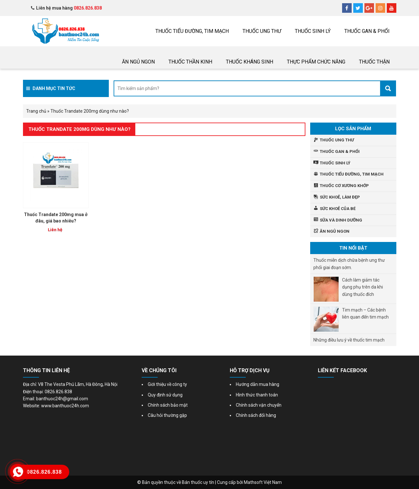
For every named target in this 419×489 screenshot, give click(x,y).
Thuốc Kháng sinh (249, 62)
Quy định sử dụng (165, 394)
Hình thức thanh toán (257, 394)
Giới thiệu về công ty (167, 384)
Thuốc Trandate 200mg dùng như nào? (79, 129)
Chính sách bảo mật (168, 405)
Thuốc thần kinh (190, 62)
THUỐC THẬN (374, 62)
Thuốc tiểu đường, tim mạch (192, 31)
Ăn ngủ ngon (138, 62)
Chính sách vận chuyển (258, 405)
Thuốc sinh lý (313, 31)
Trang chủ (36, 111)
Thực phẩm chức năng (316, 62)
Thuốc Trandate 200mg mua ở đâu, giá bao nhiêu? (55, 217)
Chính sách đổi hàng (256, 415)
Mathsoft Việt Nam (263, 482)
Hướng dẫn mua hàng (257, 384)
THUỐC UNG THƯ (262, 31)
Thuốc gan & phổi (367, 31)
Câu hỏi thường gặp (167, 415)
